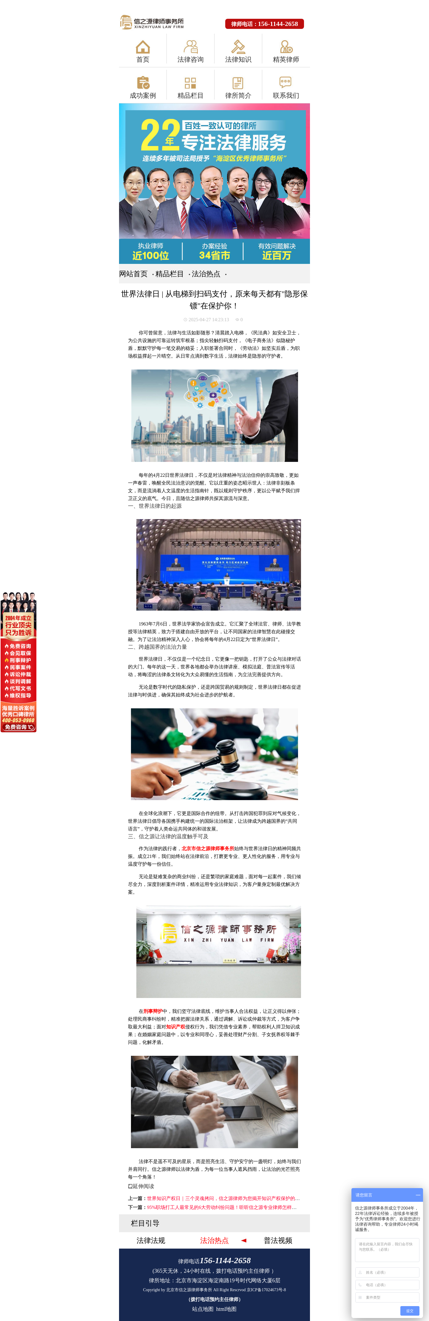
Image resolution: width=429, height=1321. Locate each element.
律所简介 (238, 95)
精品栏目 (191, 95)
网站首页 (133, 274)
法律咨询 (191, 59)
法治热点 (206, 274)
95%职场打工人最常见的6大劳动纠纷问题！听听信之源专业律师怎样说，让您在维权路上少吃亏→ (250, 1207)
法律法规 (151, 1240)
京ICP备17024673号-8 (266, 1290)
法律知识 (238, 59)
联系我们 (286, 95)
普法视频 (278, 1240)
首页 (142, 59)
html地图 (226, 1309)
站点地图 (203, 1309)
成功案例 (143, 95)
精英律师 (286, 59)
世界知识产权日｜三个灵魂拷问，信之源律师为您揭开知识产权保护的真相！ (228, 1198)
